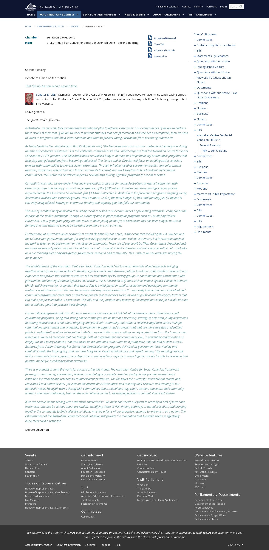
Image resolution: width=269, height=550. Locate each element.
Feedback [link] (106, 545)
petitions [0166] (202, 103)
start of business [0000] (205, 34)
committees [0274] (205, 205)
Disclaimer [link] (90, 545)
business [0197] (202, 167)
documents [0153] (204, 87)
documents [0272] (204, 199)
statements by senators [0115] (212, 56)
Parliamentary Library (93, 475)
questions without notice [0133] (213, 61)
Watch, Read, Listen (92, 464)
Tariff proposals (90, 500)
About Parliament (166, 14)
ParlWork (211, 7)
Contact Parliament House (151, 472)
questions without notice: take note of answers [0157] (217, 95)
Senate (29, 460)
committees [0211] (205, 178)
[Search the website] (236, 7)
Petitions (142, 464)
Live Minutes (32, 500)
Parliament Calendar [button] (167, 7)
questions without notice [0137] (213, 72)
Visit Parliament (200, 14)
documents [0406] (204, 232)
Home (31, 14)
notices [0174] (202, 119)
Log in (223, 7)
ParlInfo (198, 7)
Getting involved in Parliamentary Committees (162, 460)
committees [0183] (205, 156)
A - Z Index (200, 479)
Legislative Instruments (94, 504)
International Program (93, 479)
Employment (201, 475)
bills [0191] (199, 161)
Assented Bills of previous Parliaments (102, 496)
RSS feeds (200, 487)
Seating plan (32, 475)
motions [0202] (202, 172)
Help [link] (118, 545)
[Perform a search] (241, 7)
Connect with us (146, 468)
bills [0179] (199, 130)
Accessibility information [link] (38, 545)
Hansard (74, 26)
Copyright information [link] (68, 545)
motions (202, 188)
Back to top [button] (236, 544)
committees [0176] (205, 124)
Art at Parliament (146, 492)
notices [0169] (202, 108)
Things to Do (144, 488)
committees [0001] (205, 40)
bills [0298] (199, 210)
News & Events (135, 14)
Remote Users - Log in (207, 464)
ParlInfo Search (203, 468)
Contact (186, 7)
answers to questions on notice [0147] (214, 80)
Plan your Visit (145, 496)
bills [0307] (199, 221)
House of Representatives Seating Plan (47, 507)
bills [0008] (199, 50)
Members (30, 504)
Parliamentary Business (57, 14)
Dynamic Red (32, 468)
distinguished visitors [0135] (211, 67)
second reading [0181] (210, 145)
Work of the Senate (36, 464)
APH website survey (206, 472)
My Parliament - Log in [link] (207, 460)
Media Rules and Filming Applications (157, 500)
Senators (30, 472)
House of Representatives (40, 488)
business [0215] (202, 183)
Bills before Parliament (94, 492)
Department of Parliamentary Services (216, 511)
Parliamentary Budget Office (210, 515)
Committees (88, 516)
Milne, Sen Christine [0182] (214, 151)
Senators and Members (100, 14)
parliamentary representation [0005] (216, 45)
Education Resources (93, 472)
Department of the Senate (209, 500)
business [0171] (202, 114)
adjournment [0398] (205, 226)
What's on (143, 485)
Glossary (199, 483)
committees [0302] (205, 216)
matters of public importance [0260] (216, 194)
